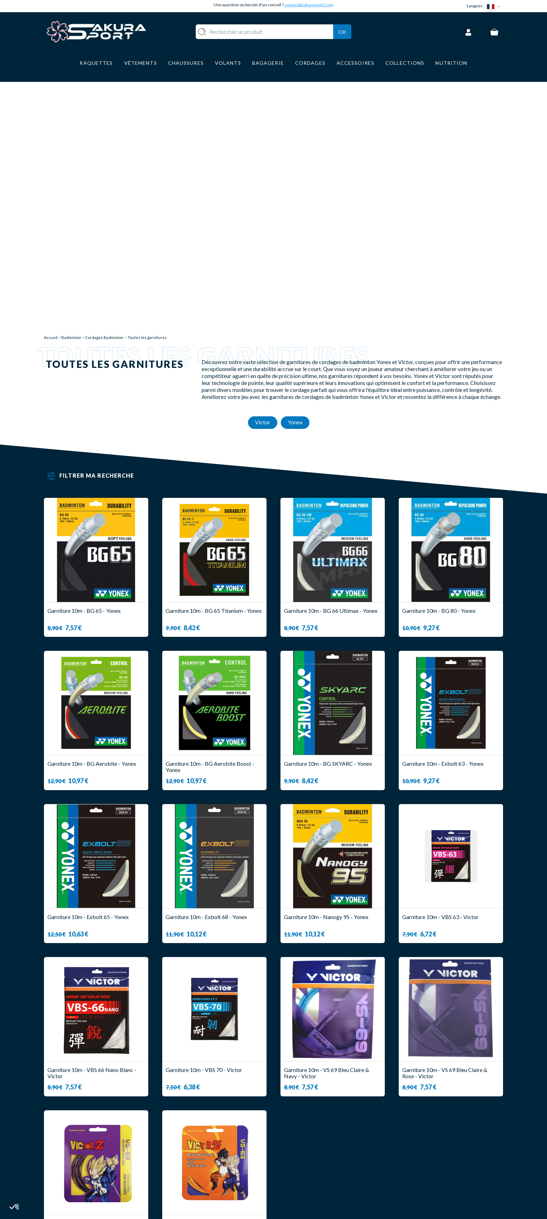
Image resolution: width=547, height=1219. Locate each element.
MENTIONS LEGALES (307, 1167)
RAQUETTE (205, 1126)
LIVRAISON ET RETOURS (313, 1137)
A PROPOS (294, 1126)
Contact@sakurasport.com (76, 1172)
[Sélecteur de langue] (495, 6)
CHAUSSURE (206, 1157)
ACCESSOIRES (209, 1178)
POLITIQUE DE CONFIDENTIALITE (325, 1178)
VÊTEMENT (205, 1147)
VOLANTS (203, 1137)
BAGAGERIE (206, 1167)
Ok (342, 31)
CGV (286, 1157)
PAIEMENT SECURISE (308, 1147)
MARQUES (203, 1188)
